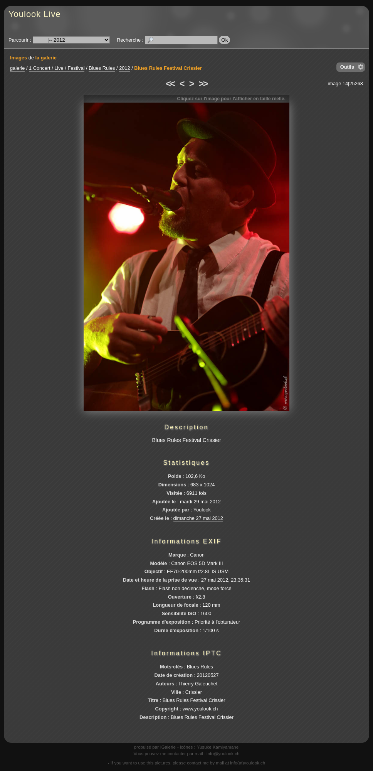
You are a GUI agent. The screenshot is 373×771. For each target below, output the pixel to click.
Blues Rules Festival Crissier (168, 68)
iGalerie (168, 747)
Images (18, 58)
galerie (17, 68)
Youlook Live (34, 14)
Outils (347, 67)
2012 (124, 68)
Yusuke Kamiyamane (218, 747)
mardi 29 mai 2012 (200, 501)
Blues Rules (102, 68)
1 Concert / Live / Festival (56, 68)
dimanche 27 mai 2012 (198, 518)
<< (170, 84)
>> (203, 84)
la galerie (46, 58)
